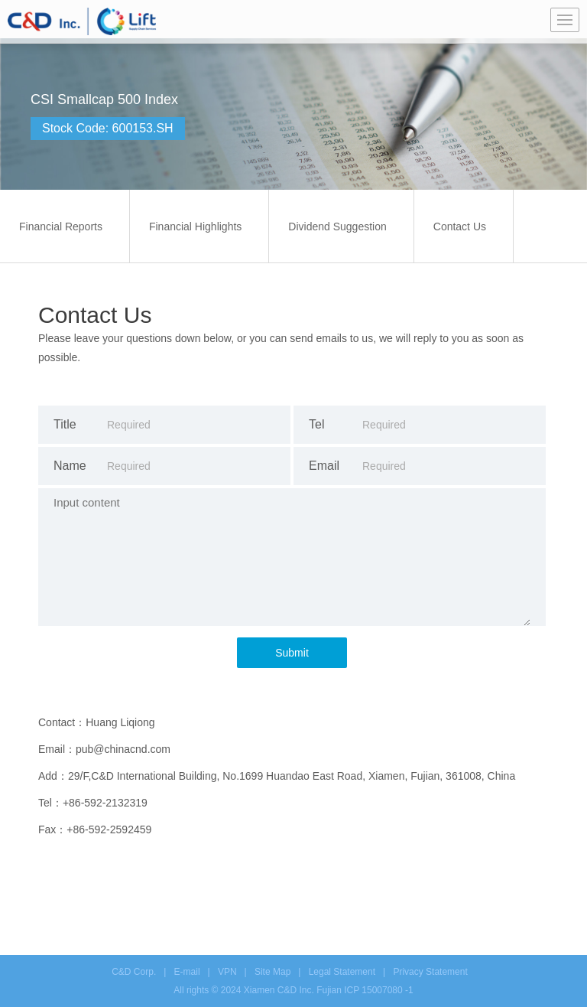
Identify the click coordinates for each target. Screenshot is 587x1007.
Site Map (272, 971)
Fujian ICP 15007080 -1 (364, 990)
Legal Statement (342, 971)
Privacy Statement (430, 971)
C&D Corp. (134, 971)
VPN (227, 971)
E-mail (187, 971)
